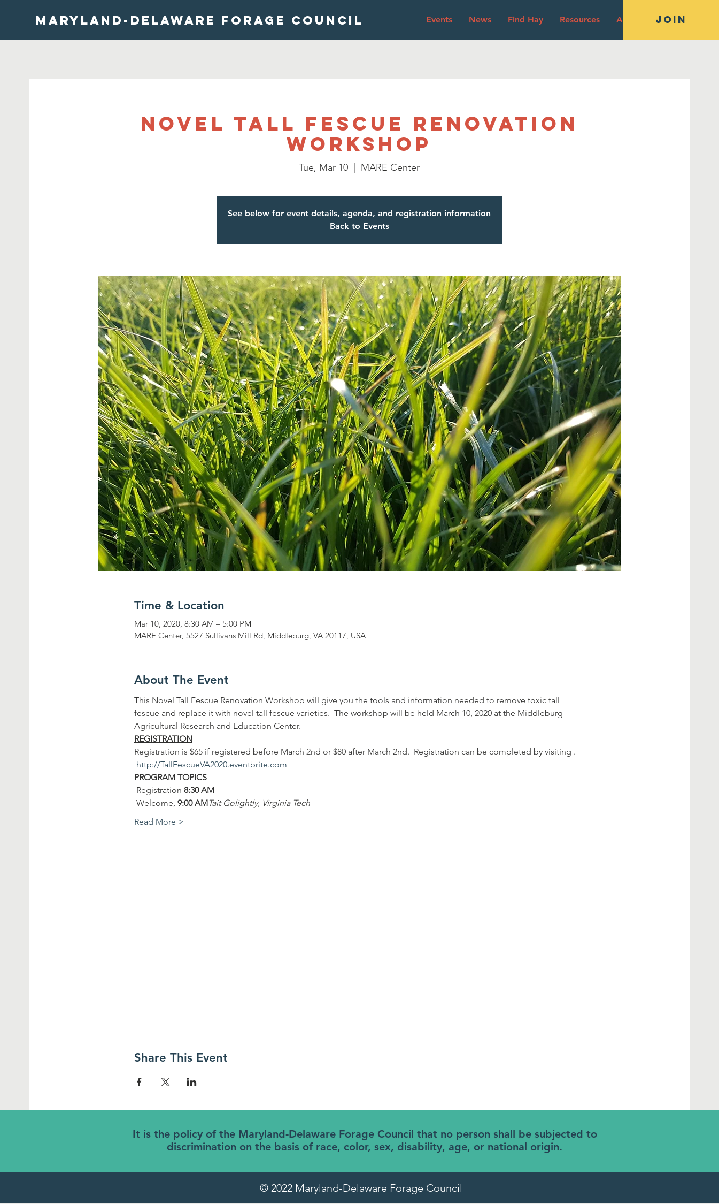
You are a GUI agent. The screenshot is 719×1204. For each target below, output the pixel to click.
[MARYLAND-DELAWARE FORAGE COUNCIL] (200, 20)
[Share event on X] (165, 1082)
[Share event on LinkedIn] (192, 1082)
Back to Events (359, 226)
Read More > (159, 822)
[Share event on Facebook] (139, 1082)
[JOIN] (671, 20)
